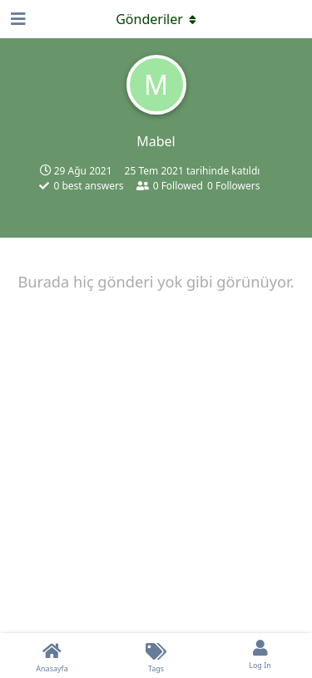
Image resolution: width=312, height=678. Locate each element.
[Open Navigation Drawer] (16, 19)
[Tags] (156, 655)
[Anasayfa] (52, 655)
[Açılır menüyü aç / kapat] (156, 19)
